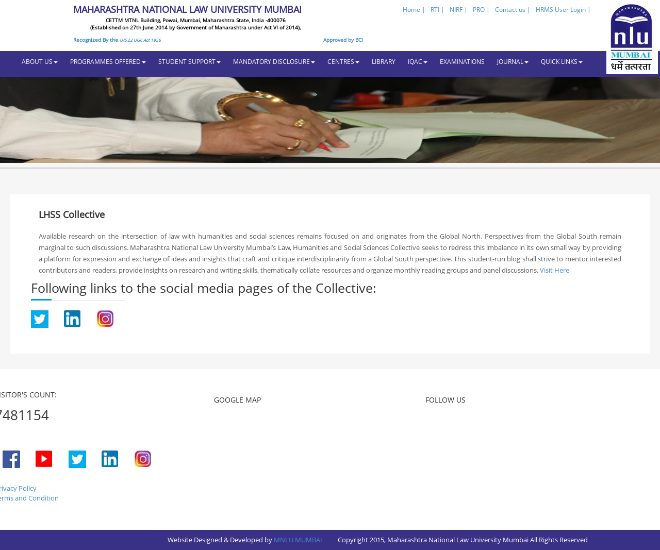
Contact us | (513, 9)
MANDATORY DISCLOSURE (274, 61)
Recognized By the (117, 39)
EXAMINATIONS (462, 61)
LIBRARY (383, 61)
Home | (414, 9)
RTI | (437, 9)
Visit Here (554, 270)
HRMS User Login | (563, 9)
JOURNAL (513, 61)
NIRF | (459, 9)
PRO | (481, 9)
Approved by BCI (343, 39)
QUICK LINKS (562, 61)
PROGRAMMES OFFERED (108, 61)
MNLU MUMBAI (298, 539)
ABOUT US (40, 61)
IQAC (417, 61)
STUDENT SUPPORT (189, 61)
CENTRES (343, 61)
